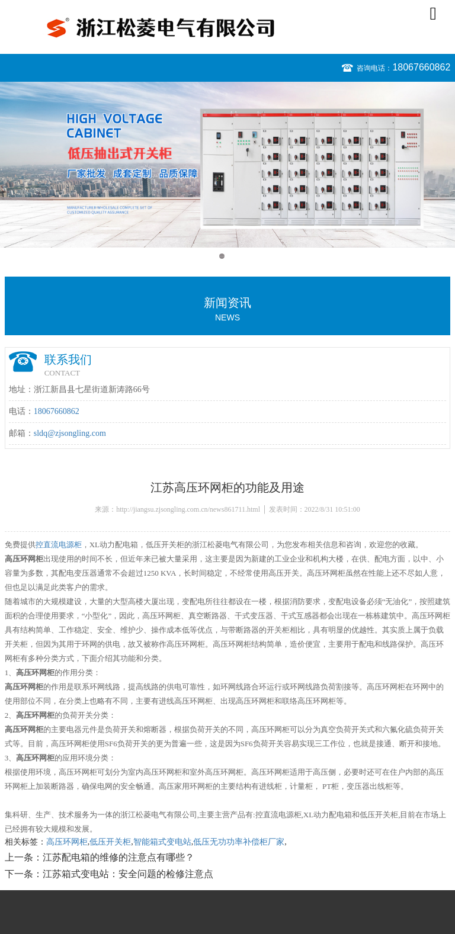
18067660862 (421, 67)
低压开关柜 (110, 841)
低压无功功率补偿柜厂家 (238, 841)
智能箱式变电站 (162, 841)
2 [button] (233, 256)
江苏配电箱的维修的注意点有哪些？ (118, 857)
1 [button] (222, 256)
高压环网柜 (67, 841)
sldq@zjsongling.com (70, 433)
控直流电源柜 (59, 544)
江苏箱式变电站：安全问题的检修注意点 (128, 874)
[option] (227, 165)
